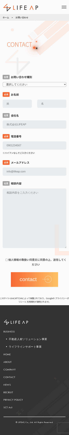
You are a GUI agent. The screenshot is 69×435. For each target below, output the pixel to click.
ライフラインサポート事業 (25, 346)
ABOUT (7, 361)
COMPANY (9, 369)
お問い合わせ (22, 17)
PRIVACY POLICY (13, 399)
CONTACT (9, 377)
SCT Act (7, 407)
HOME (7, 354)
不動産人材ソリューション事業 (28, 339)
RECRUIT (8, 392)
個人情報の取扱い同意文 (22, 260)
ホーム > (8, 17)
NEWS (7, 384)
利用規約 (31, 301)
